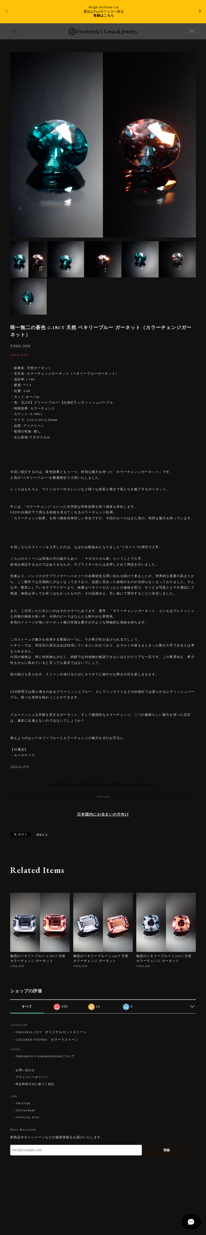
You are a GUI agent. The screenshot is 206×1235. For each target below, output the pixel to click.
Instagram (25, 1110)
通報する (42, 835)
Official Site (27, 1117)
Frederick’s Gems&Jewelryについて (45, 1056)
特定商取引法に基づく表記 (35, 1084)
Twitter (23, 1103)
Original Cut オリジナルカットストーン (51, 1032)
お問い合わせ (25, 1070)
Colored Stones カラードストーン (47, 1040)
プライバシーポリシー (32, 1077)
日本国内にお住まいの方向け (103, 814)
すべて (27, 1006)
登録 (166, 1150)
